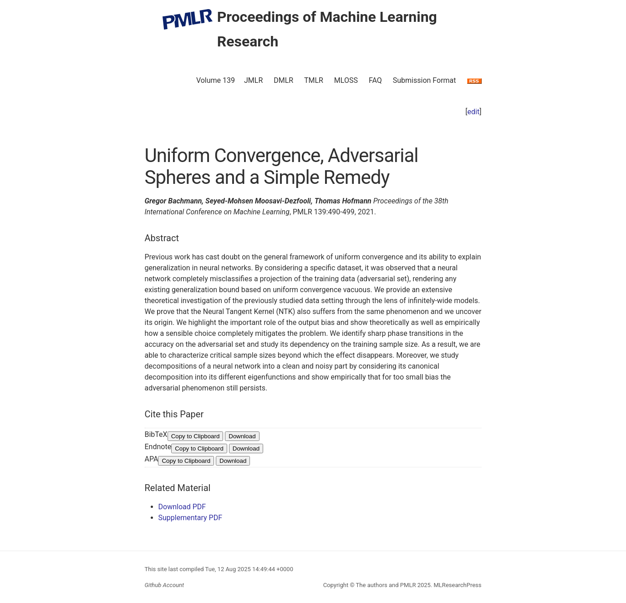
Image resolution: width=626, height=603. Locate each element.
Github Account (164, 585)
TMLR (313, 80)
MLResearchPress (456, 585)
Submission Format (424, 80)
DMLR (283, 80)
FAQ (375, 80)
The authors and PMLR (386, 585)
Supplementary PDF (190, 517)
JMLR (253, 80)
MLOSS (346, 80)
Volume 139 (215, 80)
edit (474, 111)
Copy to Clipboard (195, 436)
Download (242, 436)
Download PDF (182, 506)
